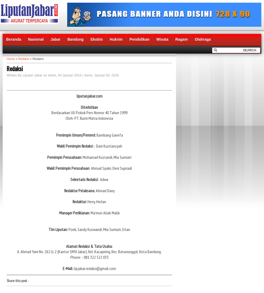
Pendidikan (140, 39)
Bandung (75, 39)
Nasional (35, 39)
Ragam (181, 39)
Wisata (162, 39)
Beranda (13, 39)
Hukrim (116, 39)
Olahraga (203, 39)
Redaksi (23, 58)
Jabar (55, 39)
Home (11, 58)
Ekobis (96, 39)
